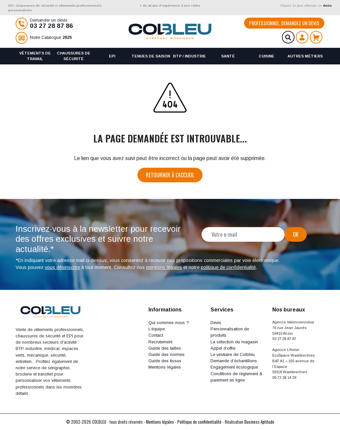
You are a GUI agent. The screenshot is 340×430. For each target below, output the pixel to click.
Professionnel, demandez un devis (284, 23)
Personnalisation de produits (230, 332)
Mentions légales (164, 367)
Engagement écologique (234, 367)
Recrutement (160, 341)
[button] (174, 309)
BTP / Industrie (189, 56)
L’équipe (156, 328)
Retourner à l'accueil (170, 175)
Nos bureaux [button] (288, 309)
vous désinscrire (62, 267)
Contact (155, 335)
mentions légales (164, 267)
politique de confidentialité (228, 267)
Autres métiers (305, 56)
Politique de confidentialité (199, 422)
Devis (216, 322)
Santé (228, 56)
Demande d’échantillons (234, 360)
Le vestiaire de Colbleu (233, 354)
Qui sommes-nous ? (168, 322)
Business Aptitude (259, 422)
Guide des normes (166, 354)
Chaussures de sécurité (73, 56)
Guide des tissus (164, 360)
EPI (112, 56)
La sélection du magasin (234, 341)
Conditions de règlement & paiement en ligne (236, 377)
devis (327, 5)
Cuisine (266, 56)
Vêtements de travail (35, 56)
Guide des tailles (164, 348)
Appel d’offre (223, 348)
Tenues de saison (150, 56)
